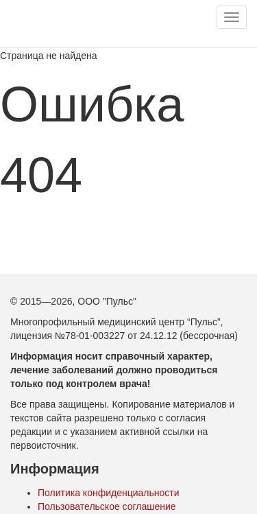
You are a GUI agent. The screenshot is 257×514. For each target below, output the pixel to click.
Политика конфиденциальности (109, 492)
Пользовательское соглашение (107, 506)
